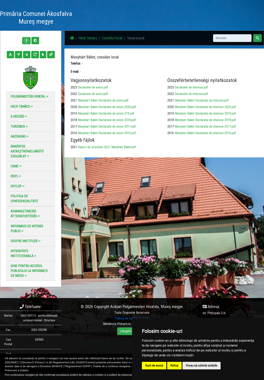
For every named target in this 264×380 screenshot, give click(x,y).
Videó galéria (149, 18)
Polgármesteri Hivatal (29, 96)
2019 (74, 113)
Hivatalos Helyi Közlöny (201, 18)
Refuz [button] (174, 365)
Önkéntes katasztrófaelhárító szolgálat (27, 151)
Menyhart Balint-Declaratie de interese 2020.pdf (205, 107)
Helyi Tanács (22, 106)
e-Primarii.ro (122, 324)
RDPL (16, 176)
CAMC (16, 166)
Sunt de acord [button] (154, 365)
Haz (101, 18)
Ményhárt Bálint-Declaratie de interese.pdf (202, 100)
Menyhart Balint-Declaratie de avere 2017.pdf (107, 126)
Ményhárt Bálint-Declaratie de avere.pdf (103, 100)
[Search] (232, 38)
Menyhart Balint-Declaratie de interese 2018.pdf (205, 120)
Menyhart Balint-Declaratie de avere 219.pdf (106, 113)
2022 (74, 94)
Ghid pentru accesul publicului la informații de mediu (29, 271)
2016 (74, 133)
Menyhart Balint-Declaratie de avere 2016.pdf (107, 133)
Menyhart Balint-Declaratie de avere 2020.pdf (107, 107)
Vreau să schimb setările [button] (201, 365)
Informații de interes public (27, 228)
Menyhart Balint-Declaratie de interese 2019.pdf (205, 113)
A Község (19, 116)
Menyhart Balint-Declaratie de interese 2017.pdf (205, 126)
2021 (74, 100)
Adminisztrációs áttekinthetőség (25, 213)
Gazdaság (19, 136)
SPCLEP (17, 186)
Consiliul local (112, 38)
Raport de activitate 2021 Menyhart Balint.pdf (107, 147)
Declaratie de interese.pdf (191, 87)
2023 (74, 87)
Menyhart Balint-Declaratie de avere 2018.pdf (107, 120)
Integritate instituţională (23, 253)
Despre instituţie (25, 241)
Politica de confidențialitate (24, 198)
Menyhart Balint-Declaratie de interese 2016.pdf (205, 133)
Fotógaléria (128, 18)
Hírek (112, 18)
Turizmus (19, 126)
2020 (74, 107)
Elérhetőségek (172, 18)
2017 (74, 126)
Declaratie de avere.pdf (93, 87)
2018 (74, 120)
